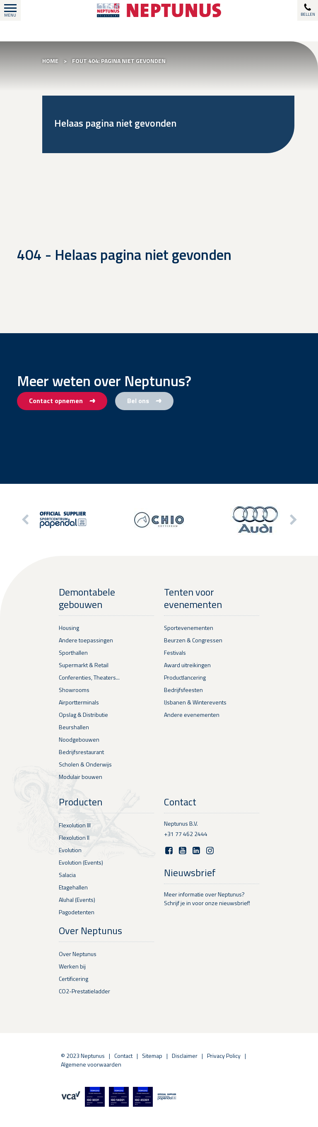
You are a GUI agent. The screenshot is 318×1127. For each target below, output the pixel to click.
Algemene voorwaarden (91, 1064)
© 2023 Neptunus (83, 1055)
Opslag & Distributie (83, 714)
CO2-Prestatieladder (84, 991)
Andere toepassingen (86, 640)
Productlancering (185, 677)
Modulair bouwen (80, 776)
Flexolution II (74, 837)
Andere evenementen (191, 714)
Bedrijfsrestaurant (81, 751)
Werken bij (72, 966)
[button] (292, 520)
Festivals (175, 652)
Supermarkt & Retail (83, 665)
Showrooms (74, 689)
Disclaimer (185, 1055)
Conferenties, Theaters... (89, 677)
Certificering (73, 978)
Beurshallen (74, 727)
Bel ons (144, 401)
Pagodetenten (76, 912)
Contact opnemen (62, 401)
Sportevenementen (188, 627)
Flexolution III (75, 825)
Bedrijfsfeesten (183, 689)
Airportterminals (79, 702)
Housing (69, 627)
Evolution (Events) (81, 862)
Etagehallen (73, 887)
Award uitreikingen (187, 665)
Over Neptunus (77, 953)
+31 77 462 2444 (185, 833)
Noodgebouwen (79, 739)
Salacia (67, 874)
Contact (123, 1055)
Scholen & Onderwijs (85, 764)
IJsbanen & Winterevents (195, 702)
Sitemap (152, 1055)
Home (50, 60)
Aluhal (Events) (77, 899)
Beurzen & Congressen (193, 640)
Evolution (70, 850)
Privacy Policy (224, 1055)
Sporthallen (73, 652)
